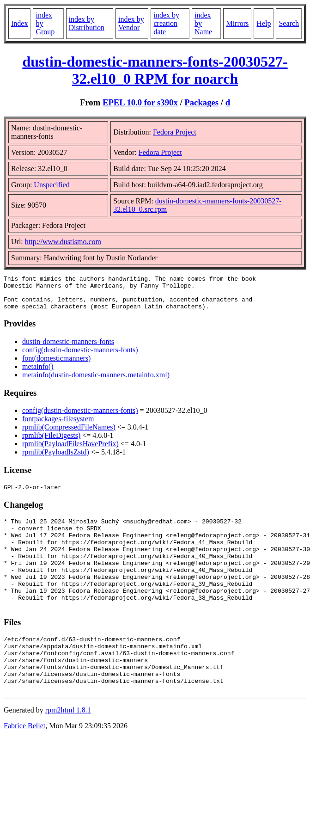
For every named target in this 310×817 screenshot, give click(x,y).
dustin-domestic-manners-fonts (68, 348)
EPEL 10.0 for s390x (140, 102)
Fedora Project (174, 132)
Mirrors (237, 23)
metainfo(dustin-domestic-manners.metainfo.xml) (96, 382)
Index (19, 23)
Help (263, 23)
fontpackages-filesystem (58, 426)
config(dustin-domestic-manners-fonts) (80, 357)
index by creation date (166, 23)
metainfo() (38, 373)
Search (289, 23)
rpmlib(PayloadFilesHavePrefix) (70, 451)
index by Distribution (86, 23)
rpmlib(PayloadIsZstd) (55, 459)
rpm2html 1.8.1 (68, 747)
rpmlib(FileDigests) (51, 442)
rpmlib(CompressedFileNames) (68, 434)
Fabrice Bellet (24, 763)
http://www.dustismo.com (63, 242)
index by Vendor (131, 23)
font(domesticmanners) (56, 365)
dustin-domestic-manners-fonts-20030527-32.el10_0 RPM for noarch (154, 70)
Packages (201, 102)
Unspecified (51, 185)
